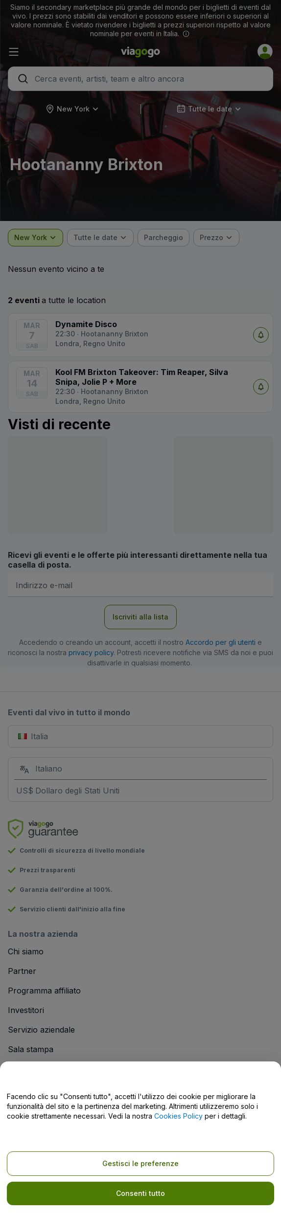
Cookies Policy (178, 1116)
